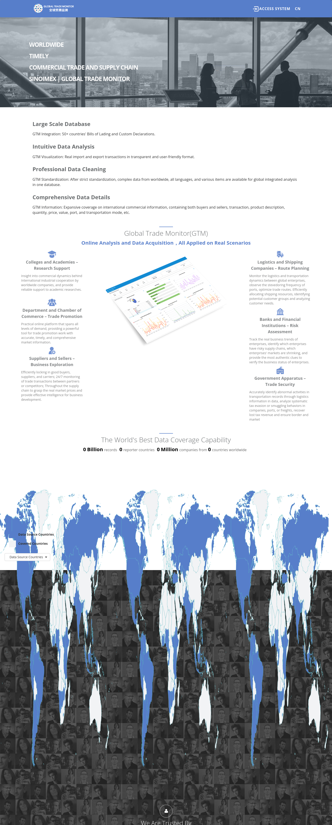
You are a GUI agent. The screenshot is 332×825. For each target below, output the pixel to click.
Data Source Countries (31, 534)
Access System (271, 9)
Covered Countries (28, 543)
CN (298, 8)
